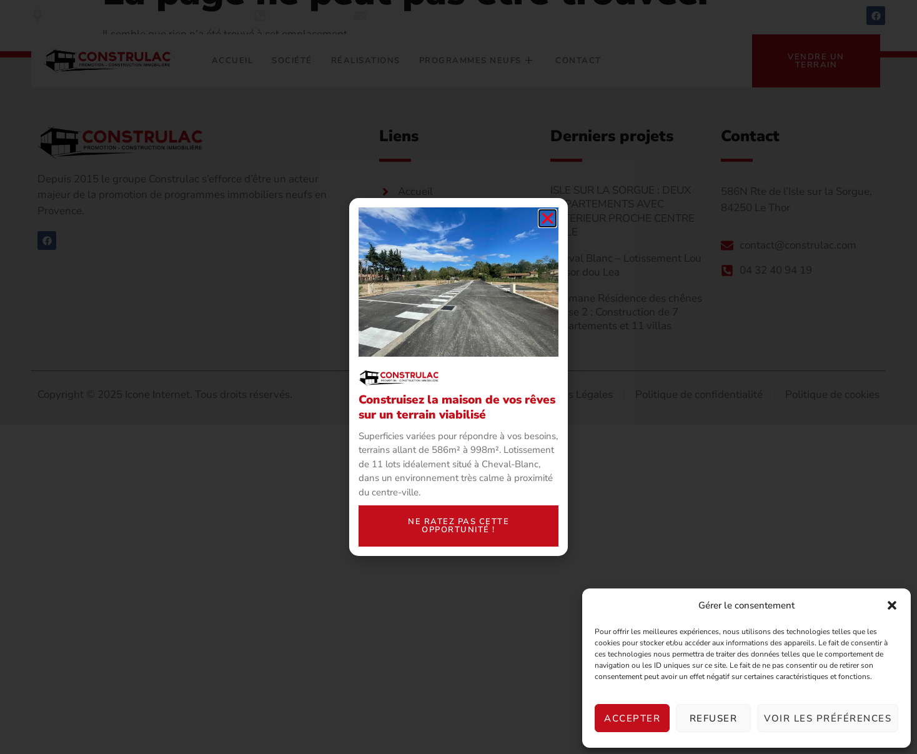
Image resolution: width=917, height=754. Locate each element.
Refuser (714, 718)
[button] (892, 605)
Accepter (632, 718)
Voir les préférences (827, 718)
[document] (458, 377)
